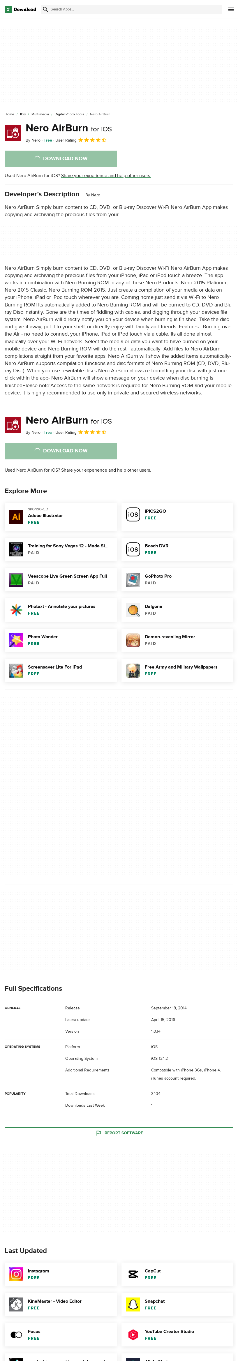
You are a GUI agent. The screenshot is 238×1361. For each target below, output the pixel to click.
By (33, 140)
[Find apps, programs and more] (131, 9)
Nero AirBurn (69, 128)
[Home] (9, 114)
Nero (95, 195)
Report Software (119, 1132)
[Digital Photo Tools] (69, 114)
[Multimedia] (40, 114)
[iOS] (23, 114)
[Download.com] (20, 9)
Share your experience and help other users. (106, 176)
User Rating (81, 140)
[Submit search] (45, 9)
